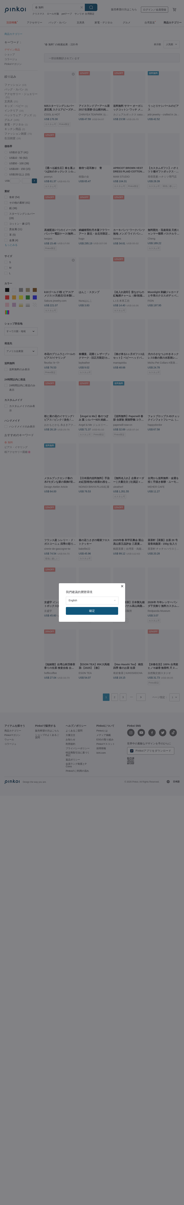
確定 (92, 610)
